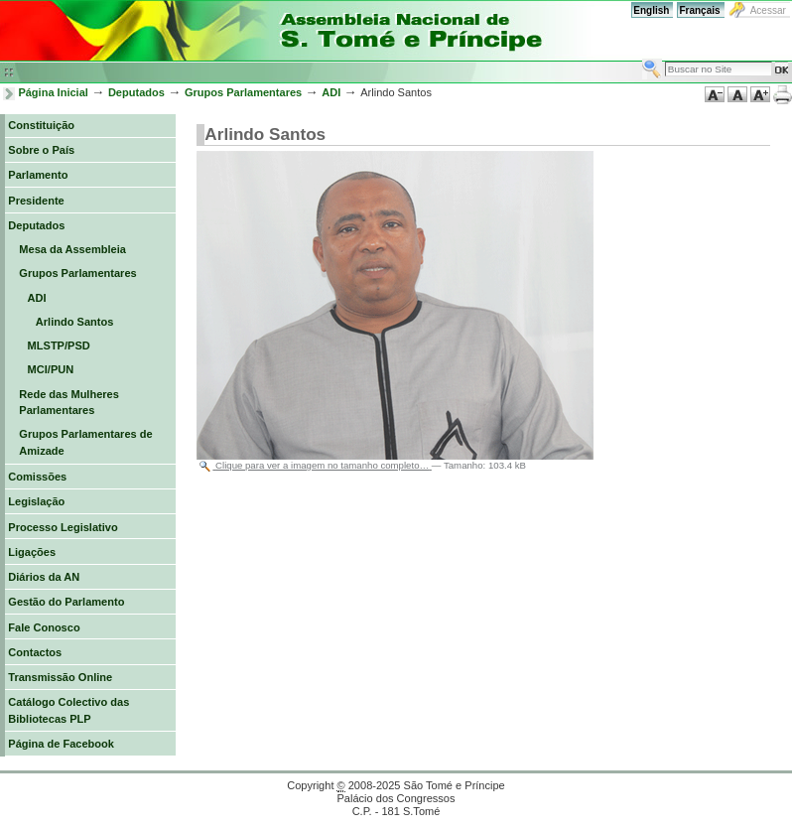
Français (699, 10)
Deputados (136, 92)
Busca (641, 58)
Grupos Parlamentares (243, 92)
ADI (331, 92)
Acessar (768, 10)
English (651, 10)
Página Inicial (53, 92)
